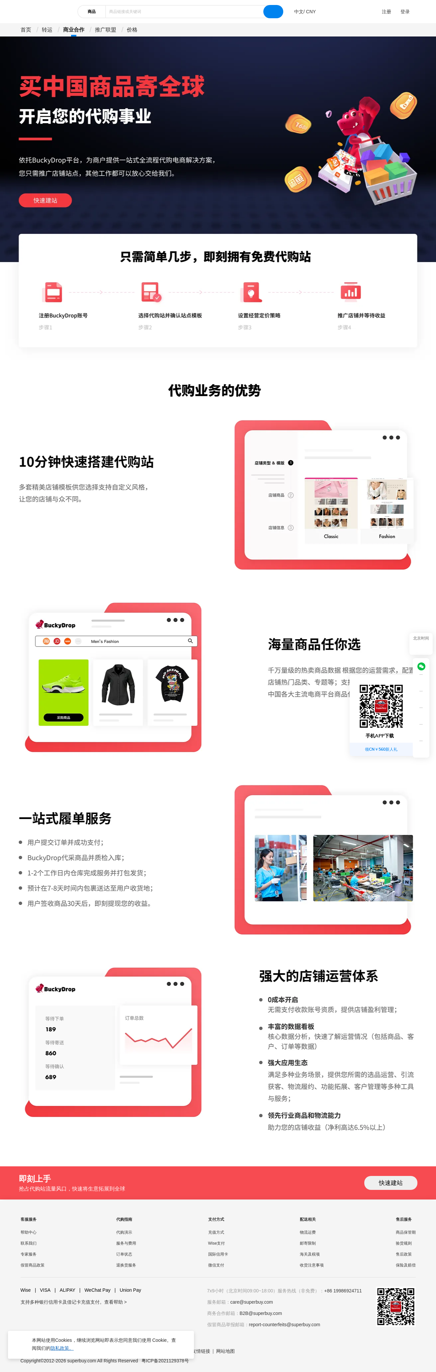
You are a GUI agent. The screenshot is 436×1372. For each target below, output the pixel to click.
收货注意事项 (312, 1265)
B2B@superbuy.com (261, 1313)
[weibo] (72, 1314)
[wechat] (423, 666)
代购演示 (124, 1232)
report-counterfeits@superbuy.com (284, 1324)
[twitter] (56, 1314)
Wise (26, 1290)
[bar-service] (421, 716)
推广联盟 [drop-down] (105, 30)
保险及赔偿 (406, 1265)
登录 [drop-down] (405, 11)
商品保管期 (406, 1232)
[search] (273, 11)
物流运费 (308, 1232)
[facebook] (25, 1314)
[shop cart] (421, 699)
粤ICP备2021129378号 (165, 1360)
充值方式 (216, 1232)
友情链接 (201, 1351)
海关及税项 (310, 1254)
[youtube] (41, 1314)
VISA (43, 1290)
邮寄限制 (308, 1243)
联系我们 (29, 1243)
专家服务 (29, 1254)
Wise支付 (216, 1243)
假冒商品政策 (32, 1265)
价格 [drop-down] (132, 30)
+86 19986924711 (343, 1290)
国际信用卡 (218, 1254)
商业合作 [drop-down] (73, 30)
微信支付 (216, 1265)
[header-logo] (45, 12)
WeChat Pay (95, 1290)
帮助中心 (29, 1232)
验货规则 (404, 1243)
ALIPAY (64, 1290)
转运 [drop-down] (47, 30)
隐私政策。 (62, 1348)
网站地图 (225, 1351)
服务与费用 (126, 1243)
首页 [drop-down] (26, 30)
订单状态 (124, 1254)
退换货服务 (126, 1265)
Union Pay (128, 1290)
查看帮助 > (115, 1302)
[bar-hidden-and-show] (421, 749)
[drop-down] (305, 11)
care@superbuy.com (251, 1302)
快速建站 (391, 1183)
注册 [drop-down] (386, 11)
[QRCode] (421, 683)
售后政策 (404, 1254)
